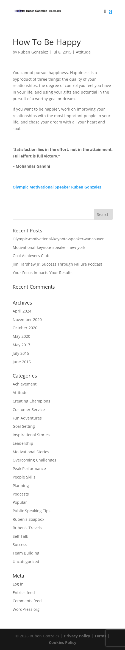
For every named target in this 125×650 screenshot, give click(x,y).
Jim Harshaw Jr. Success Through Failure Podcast (57, 264)
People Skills (24, 477)
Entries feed (24, 592)
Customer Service (29, 409)
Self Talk (20, 536)
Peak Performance (29, 468)
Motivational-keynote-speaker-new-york (49, 247)
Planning (21, 485)
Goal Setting (24, 426)
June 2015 (22, 361)
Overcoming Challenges (34, 460)
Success (20, 544)
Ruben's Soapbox (28, 519)
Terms (100, 635)
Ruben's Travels (27, 527)
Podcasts (21, 494)
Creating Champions (31, 401)
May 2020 (21, 336)
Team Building (26, 553)
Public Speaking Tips (32, 510)
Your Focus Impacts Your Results (43, 272)
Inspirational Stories (31, 434)
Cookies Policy (62, 642)
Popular (20, 502)
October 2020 (25, 327)
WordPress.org (26, 609)
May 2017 (21, 344)
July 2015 (21, 353)
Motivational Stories (31, 451)
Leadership (23, 443)
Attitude (83, 52)
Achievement (25, 384)
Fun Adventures (27, 418)
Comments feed (27, 600)
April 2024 (22, 311)
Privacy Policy (77, 635)
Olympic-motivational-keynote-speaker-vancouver (58, 238)
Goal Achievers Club (31, 255)
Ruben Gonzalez (33, 52)
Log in (18, 584)
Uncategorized (26, 561)
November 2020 (27, 319)
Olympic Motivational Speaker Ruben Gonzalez (57, 187)
